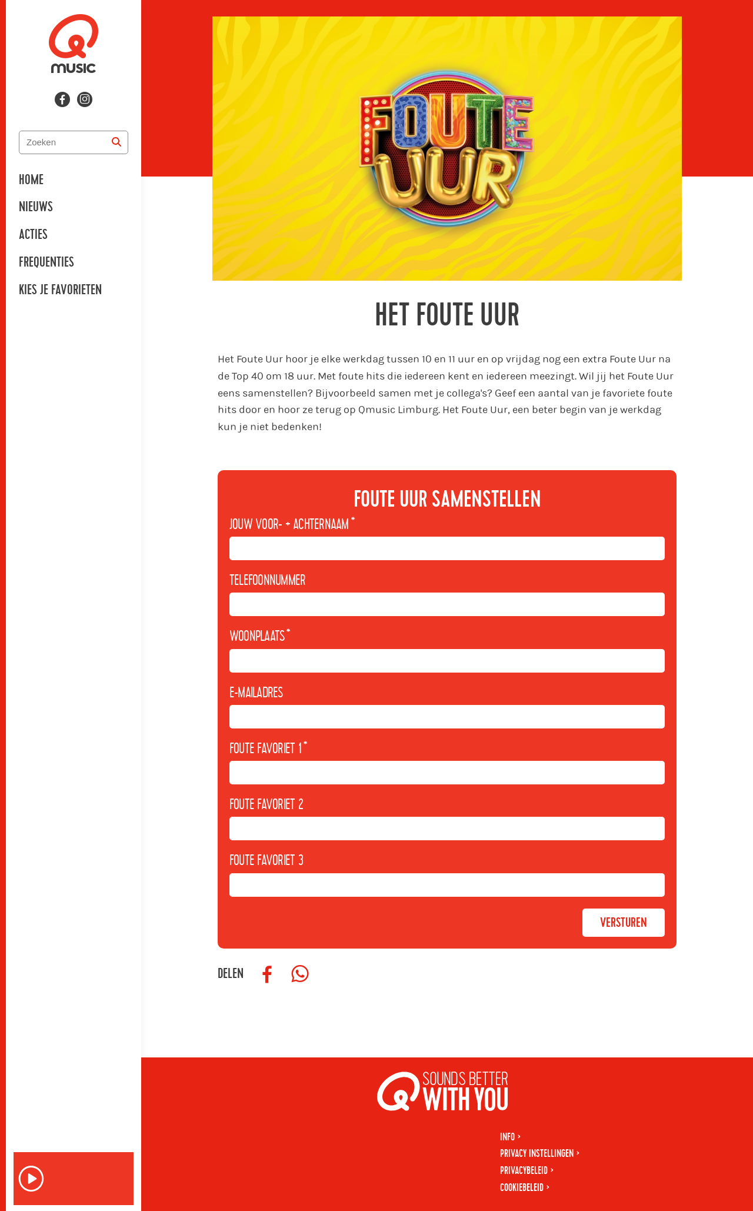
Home (31, 180)
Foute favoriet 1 (268, 749)
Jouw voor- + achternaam (292, 525)
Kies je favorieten (60, 290)
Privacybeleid (524, 1170)
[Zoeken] (116, 142)
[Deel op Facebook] (267, 974)
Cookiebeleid (522, 1188)
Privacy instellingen (537, 1153)
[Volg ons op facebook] (62, 99)
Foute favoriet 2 (266, 805)
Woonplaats (260, 637)
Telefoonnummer (267, 581)
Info (507, 1137)
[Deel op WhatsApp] (300, 974)
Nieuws (36, 207)
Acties (33, 235)
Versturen (623, 922)
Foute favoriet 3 (266, 861)
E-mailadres (256, 693)
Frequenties (46, 262)
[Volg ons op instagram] (84, 99)
